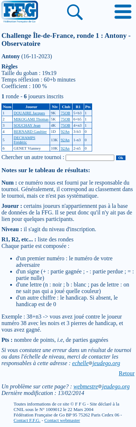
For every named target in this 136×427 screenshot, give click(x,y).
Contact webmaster (62, 420)
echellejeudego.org (96, 363)
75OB (65, 113)
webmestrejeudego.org (101, 386)
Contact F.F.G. (27, 420)
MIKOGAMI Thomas (31, 119)
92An (65, 131)
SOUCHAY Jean (26, 125)
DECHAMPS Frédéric (24, 139)
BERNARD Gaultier (29, 131)
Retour (127, 373)
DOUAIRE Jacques (29, 113)
